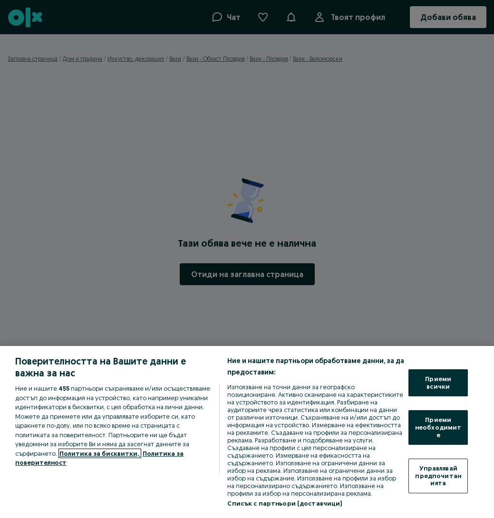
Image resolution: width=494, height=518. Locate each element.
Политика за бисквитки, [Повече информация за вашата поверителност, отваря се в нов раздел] (99, 453)
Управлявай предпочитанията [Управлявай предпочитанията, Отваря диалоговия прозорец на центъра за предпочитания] (438, 475)
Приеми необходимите (438, 427)
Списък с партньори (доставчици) (284, 503)
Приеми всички (438, 382)
